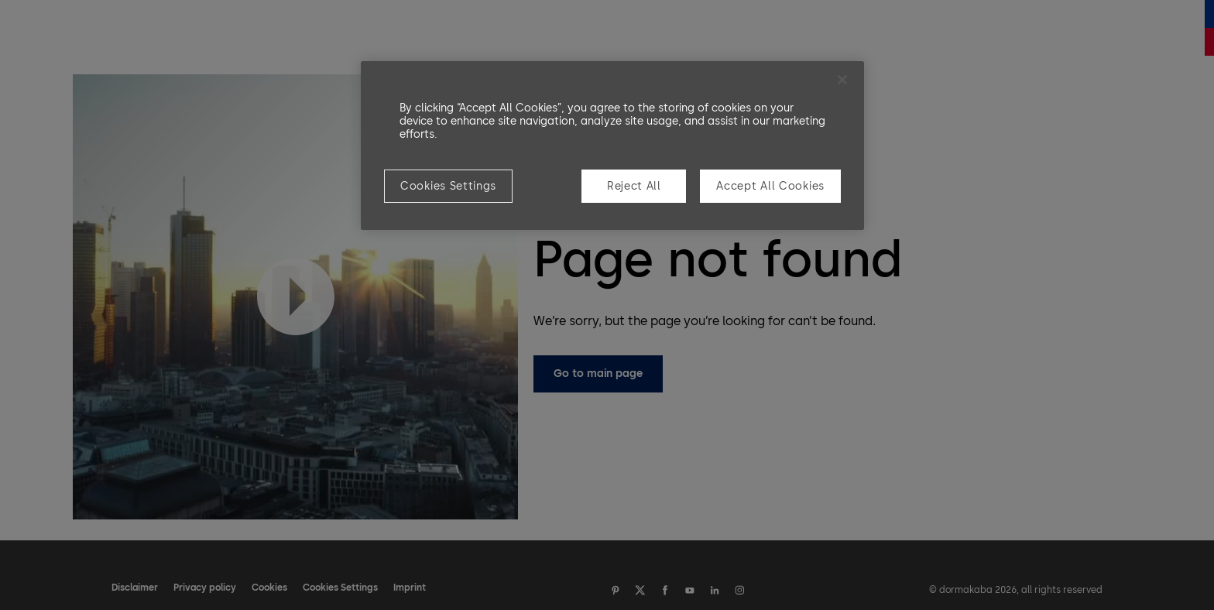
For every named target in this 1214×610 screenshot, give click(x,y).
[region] (612, 145)
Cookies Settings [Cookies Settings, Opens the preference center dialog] (448, 186)
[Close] (842, 80)
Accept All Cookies (770, 186)
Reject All (634, 186)
